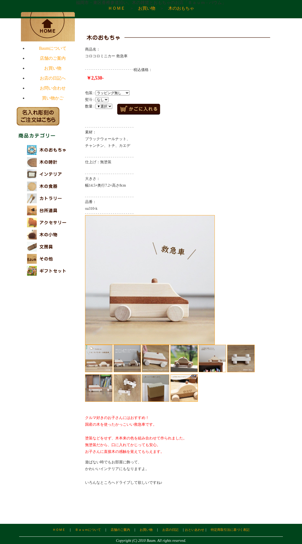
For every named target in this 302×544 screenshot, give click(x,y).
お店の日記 (170, 530)
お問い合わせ (53, 88)
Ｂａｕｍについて (88, 530)
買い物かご (53, 98)
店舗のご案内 (53, 58)
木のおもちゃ (181, 8)
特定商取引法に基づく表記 (230, 530)
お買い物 (146, 8)
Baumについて (52, 48)
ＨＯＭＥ (116, 8)
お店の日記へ (53, 78)
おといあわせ (194, 530)
